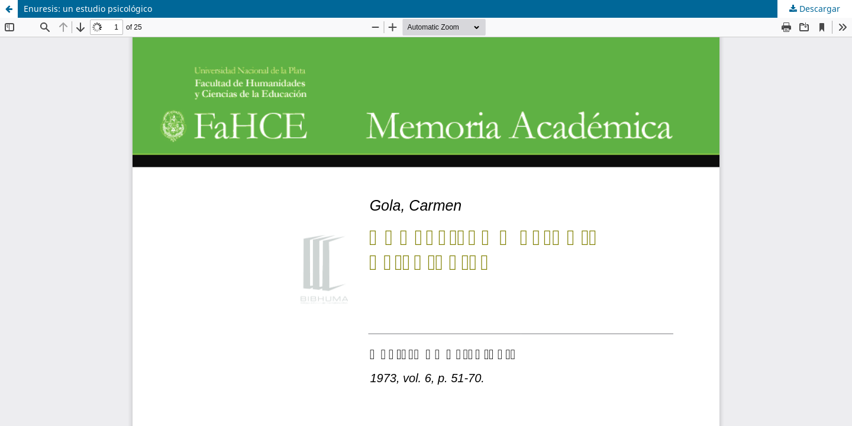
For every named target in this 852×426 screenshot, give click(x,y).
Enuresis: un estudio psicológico (88, 8)
